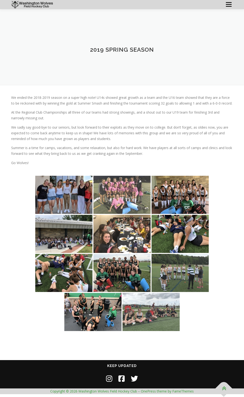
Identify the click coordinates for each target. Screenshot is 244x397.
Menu (228, 4)
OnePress (148, 391)
